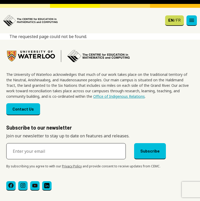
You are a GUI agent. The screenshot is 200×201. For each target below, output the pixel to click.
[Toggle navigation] (191, 20)
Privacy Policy (72, 166)
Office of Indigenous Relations (119, 96)
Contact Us (23, 108)
